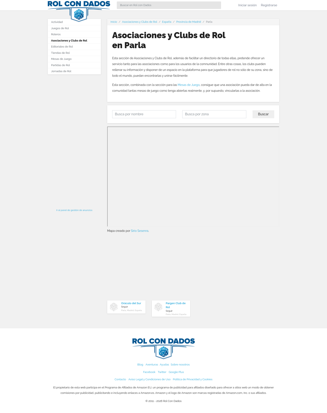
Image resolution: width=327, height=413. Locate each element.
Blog (140, 364)
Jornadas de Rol (61, 71)
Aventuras (152, 364)
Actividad (57, 22)
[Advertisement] (74, 140)
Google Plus (176, 372)
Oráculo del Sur (131, 303)
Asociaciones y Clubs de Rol (69, 40)
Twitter (162, 372)
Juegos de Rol (60, 28)
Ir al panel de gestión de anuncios (74, 210)
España (166, 21)
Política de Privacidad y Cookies (192, 379)
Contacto (120, 379)
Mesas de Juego (189, 85)
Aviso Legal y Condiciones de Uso (149, 379)
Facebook (149, 372)
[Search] (169, 5)
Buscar (263, 114)
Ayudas (164, 364)
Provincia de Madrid (188, 21)
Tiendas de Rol (60, 52)
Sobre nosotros (180, 364)
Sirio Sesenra (139, 230)
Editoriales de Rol (62, 46)
